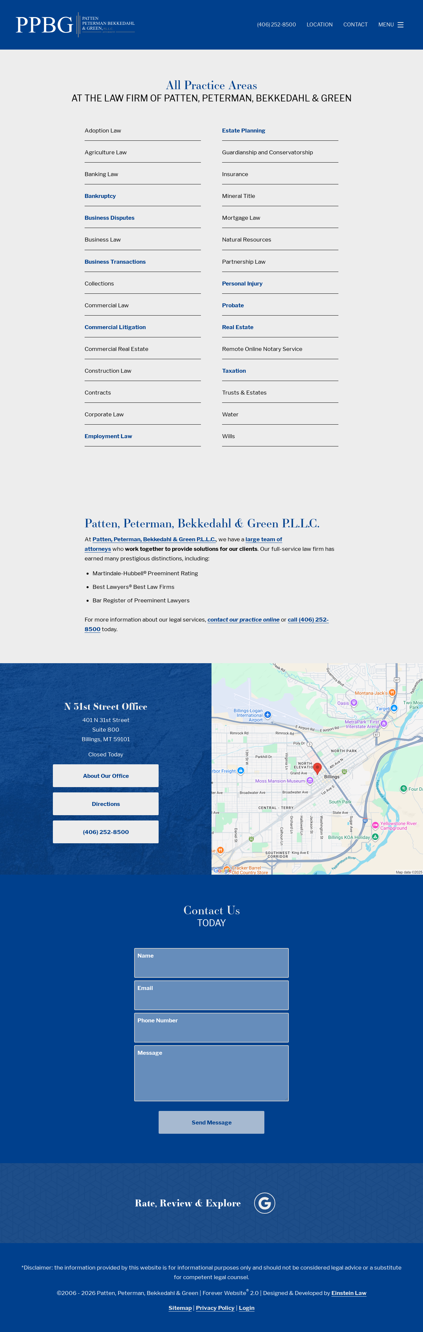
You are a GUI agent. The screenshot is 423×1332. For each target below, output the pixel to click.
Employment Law (108, 436)
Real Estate (237, 326)
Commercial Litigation (115, 326)
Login (246, 1307)
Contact (355, 24)
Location (320, 24)
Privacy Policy (215, 1307)
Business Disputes (110, 217)
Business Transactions (115, 261)
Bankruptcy (100, 195)
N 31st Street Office (105, 706)
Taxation (234, 370)
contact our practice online (244, 619)
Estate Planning (243, 130)
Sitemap (180, 1307)
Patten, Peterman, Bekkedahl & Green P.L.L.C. (154, 539)
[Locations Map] (317, 768)
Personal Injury (242, 283)
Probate (233, 305)
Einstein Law (348, 1292)
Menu (392, 24)
